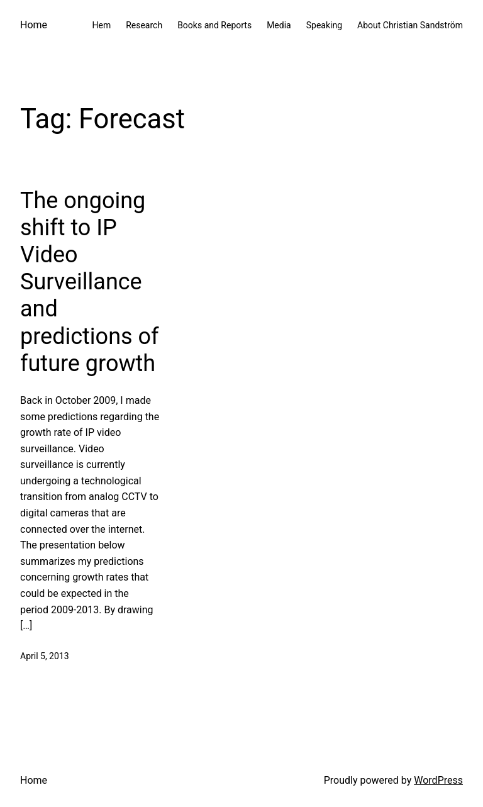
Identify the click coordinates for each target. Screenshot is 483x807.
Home (33, 25)
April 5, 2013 (44, 656)
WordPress (438, 780)
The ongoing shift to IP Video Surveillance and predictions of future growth (89, 282)
